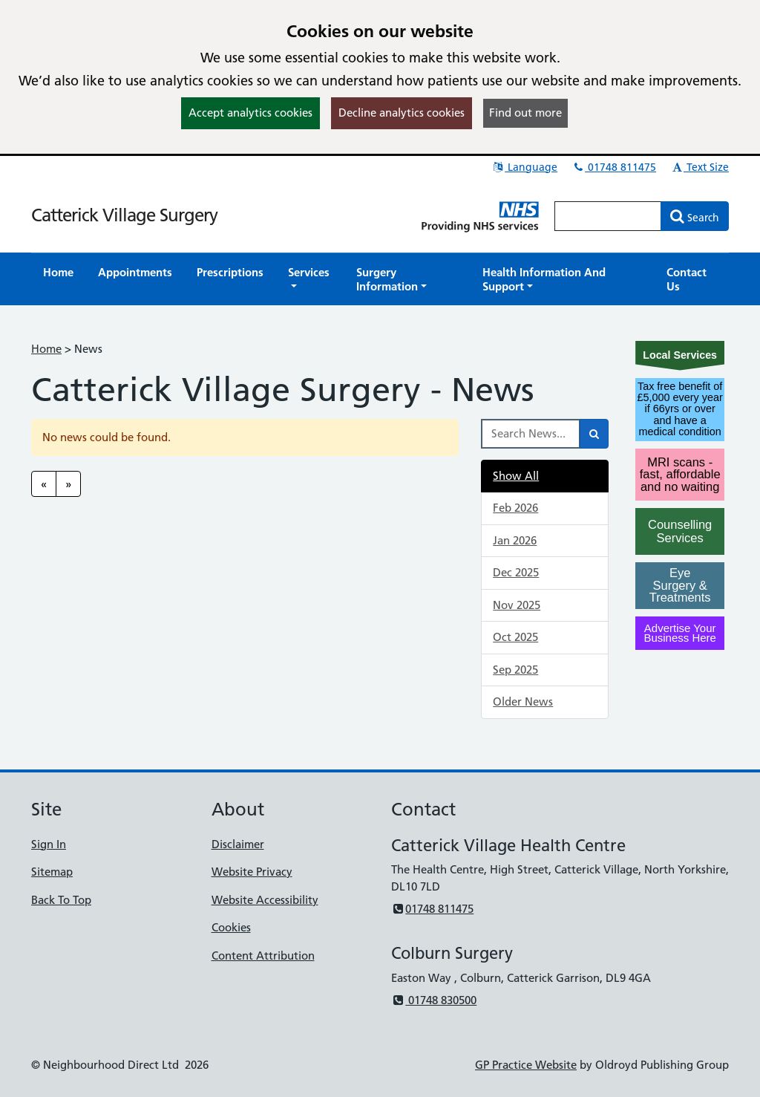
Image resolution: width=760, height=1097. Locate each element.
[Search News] (530, 434)
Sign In (48, 844)
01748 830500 (433, 1000)
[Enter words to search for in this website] (607, 216)
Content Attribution (263, 955)
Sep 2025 (515, 670)
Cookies (231, 927)
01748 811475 (613, 167)
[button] (310, 279)
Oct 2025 (515, 637)
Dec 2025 (516, 572)
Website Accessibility (265, 900)
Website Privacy (252, 872)
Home (46, 349)
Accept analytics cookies (250, 112)
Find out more (525, 112)
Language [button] (524, 167)
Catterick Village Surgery (124, 215)
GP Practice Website (526, 1065)
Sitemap (52, 872)
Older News (523, 701)
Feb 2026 (515, 508)
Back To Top (61, 900)
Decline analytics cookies (401, 112)
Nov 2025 (516, 605)
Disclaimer (238, 844)
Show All (516, 476)
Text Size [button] (699, 167)
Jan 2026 (515, 540)
